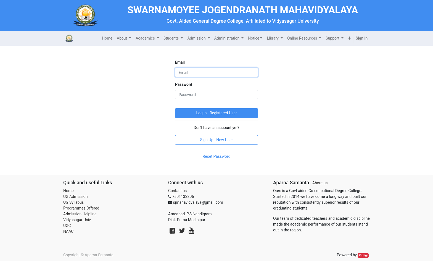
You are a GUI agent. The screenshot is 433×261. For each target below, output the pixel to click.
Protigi (363, 255)
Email (180, 62)
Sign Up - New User (216, 140)
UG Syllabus (73, 202)
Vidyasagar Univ (77, 220)
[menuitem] (107, 38)
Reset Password (217, 156)
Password (183, 84)
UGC (67, 225)
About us (320, 183)
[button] (349, 38)
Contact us (177, 190)
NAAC (68, 231)
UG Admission (75, 196)
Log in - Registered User (216, 113)
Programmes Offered (81, 208)
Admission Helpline (79, 214)
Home (68, 190)
